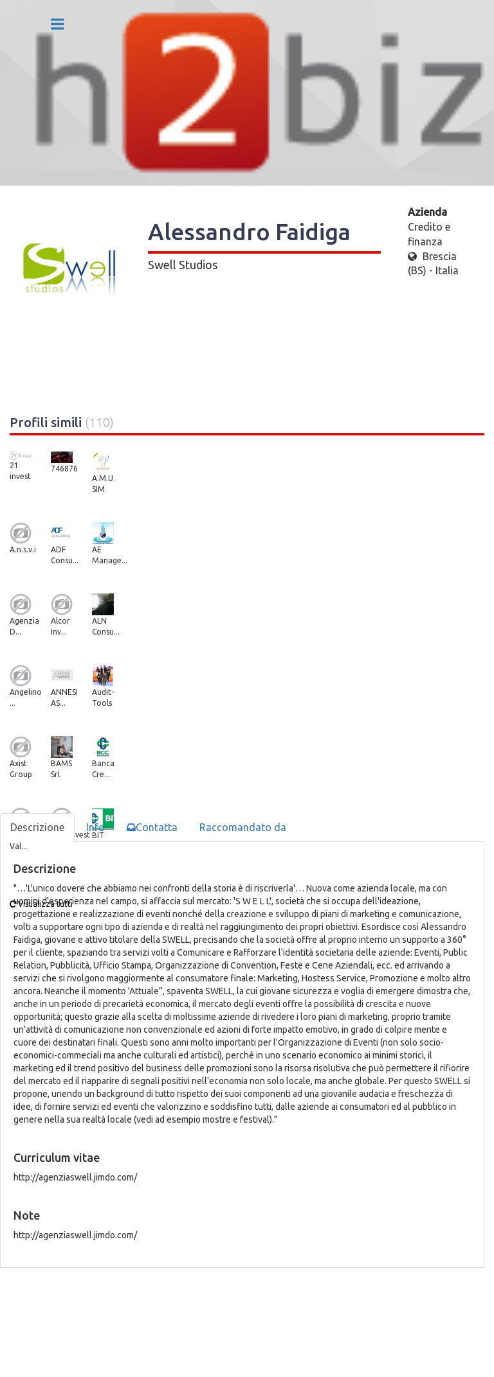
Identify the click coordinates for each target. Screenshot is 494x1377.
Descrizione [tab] (37, 827)
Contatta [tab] (152, 827)
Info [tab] (95, 827)
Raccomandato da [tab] (242, 827)
